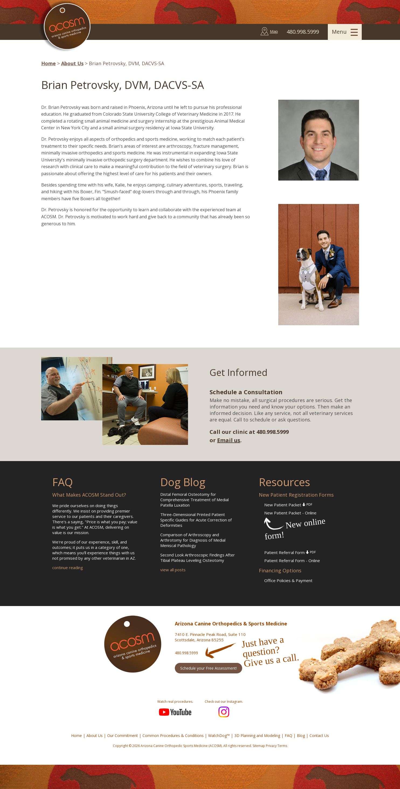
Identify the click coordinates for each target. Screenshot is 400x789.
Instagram (224, 712)
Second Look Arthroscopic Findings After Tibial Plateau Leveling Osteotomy (197, 557)
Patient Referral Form (290, 552)
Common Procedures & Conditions (173, 735)
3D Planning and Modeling (257, 735)
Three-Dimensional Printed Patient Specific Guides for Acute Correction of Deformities (196, 520)
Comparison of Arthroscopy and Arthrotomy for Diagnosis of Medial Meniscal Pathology (192, 540)
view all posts (173, 569)
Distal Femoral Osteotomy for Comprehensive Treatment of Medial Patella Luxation (194, 500)
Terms (282, 745)
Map (274, 31)
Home (48, 63)
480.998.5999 (186, 652)
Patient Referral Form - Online (292, 560)
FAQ (288, 735)
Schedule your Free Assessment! (208, 668)
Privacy (271, 745)
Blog (301, 735)
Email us (228, 440)
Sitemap (259, 745)
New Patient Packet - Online (290, 512)
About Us (72, 63)
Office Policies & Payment (288, 580)
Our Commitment (122, 735)
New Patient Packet (288, 504)
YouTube (175, 712)
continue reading (67, 567)
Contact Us (319, 735)
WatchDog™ (219, 735)
